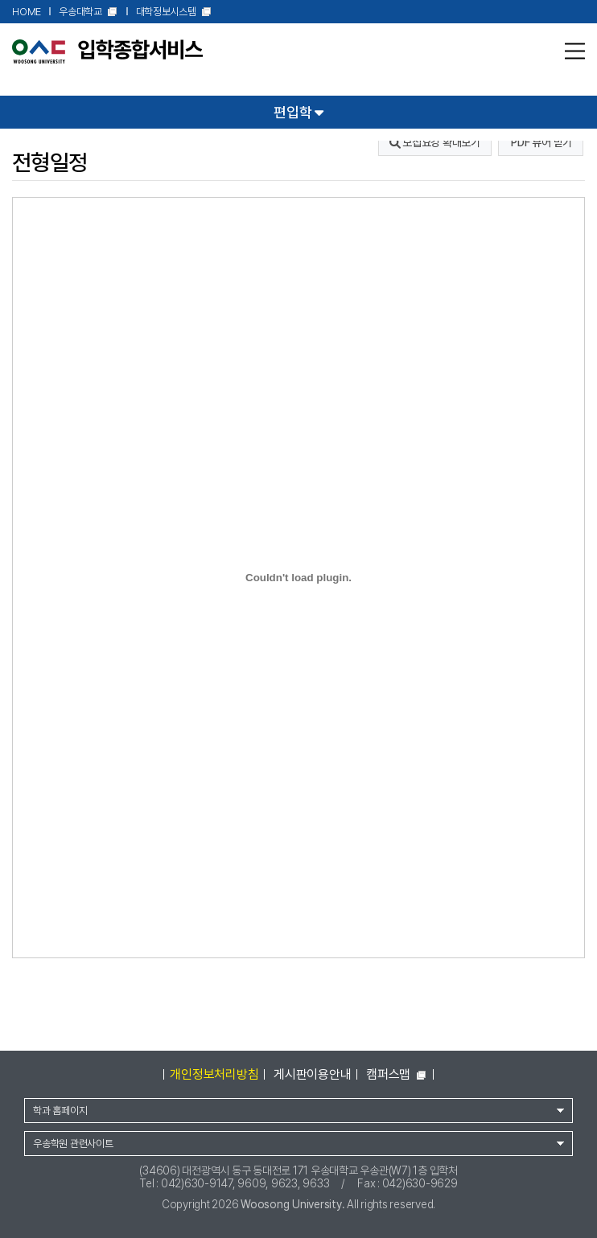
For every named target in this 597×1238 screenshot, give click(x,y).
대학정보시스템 (174, 12)
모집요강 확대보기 (434, 142)
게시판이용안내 (312, 1074)
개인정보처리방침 (214, 1074)
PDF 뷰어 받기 (541, 142)
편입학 (298, 111)
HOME (26, 12)
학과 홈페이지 (60, 1111)
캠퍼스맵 (396, 1074)
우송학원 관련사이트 (73, 1144)
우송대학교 (88, 12)
